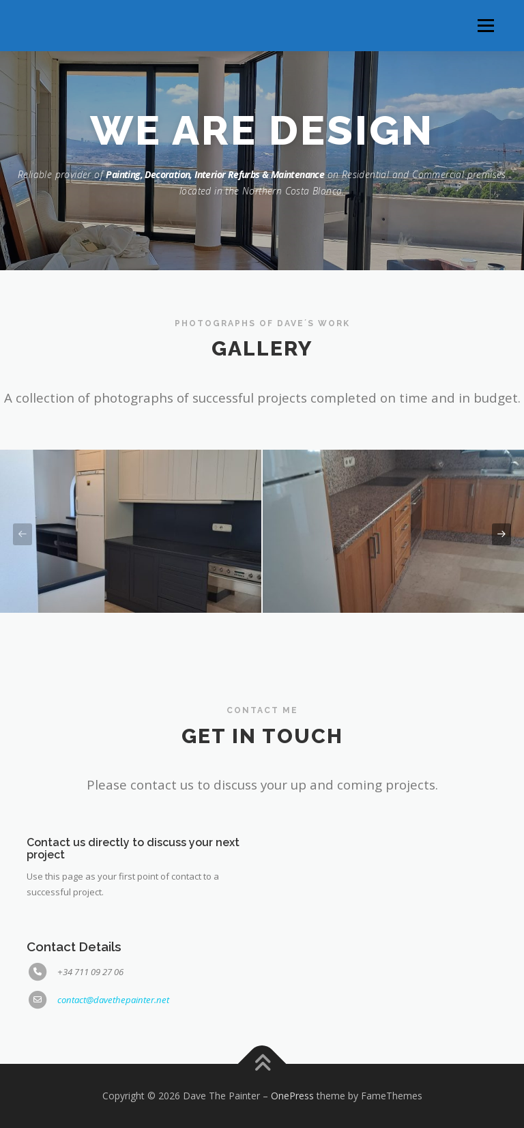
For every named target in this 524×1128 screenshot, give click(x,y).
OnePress (292, 1095)
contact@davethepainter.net (113, 1000)
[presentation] (22, 535)
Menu (485, 25)
